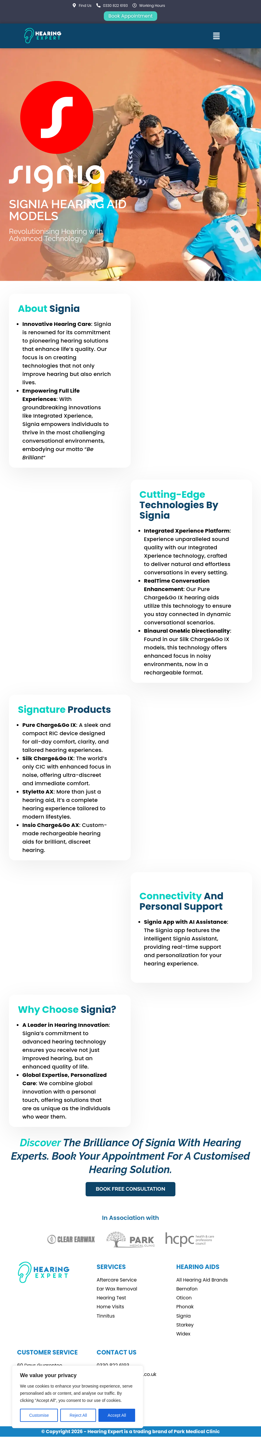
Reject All (78, 1415)
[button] (217, 36)
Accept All (117, 1415)
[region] (77, 1397)
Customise (39, 1415)
